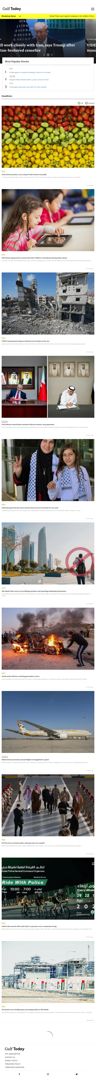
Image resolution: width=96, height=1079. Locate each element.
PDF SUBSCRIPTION (12, 1054)
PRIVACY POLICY (11, 1061)
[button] (52, 55)
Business (5, 421)
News (11, 68)
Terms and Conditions (14, 1067)
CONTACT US (10, 1057)
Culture (12, 76)
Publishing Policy (13, 1064)
